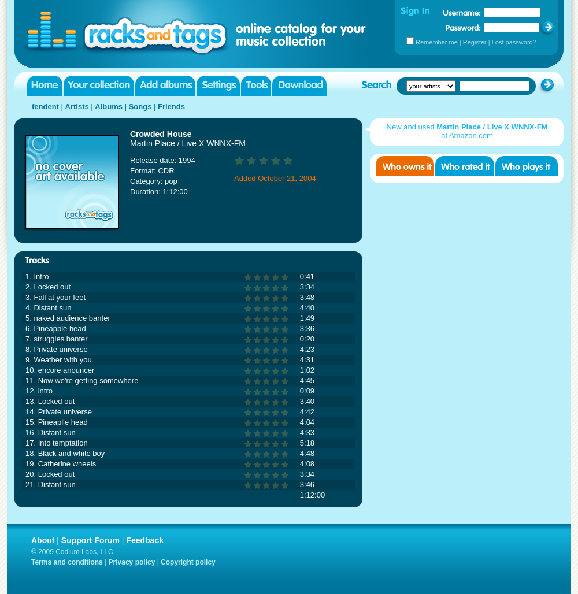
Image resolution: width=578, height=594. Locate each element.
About (42, 540)
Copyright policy (188, 562)
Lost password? (514, 42)
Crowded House (161, 134)
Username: (462, 13)
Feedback (145, 540)
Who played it (526, 166)
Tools (256, 86)
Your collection (99, 86)
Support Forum (90, 540)
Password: (463, 27)
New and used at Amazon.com (467, 131)
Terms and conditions (67, 562)
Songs (140, 106)
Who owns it (405, 166)
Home (44, 86)
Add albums (165, 86)
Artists (77, 106)
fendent (45, 106)
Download (299, 86)
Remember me (437, 42)
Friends (171, 106)
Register (475, 42)
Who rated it (464, 166)
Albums (109, 106)
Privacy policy (132, 562)
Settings (218, 86)
